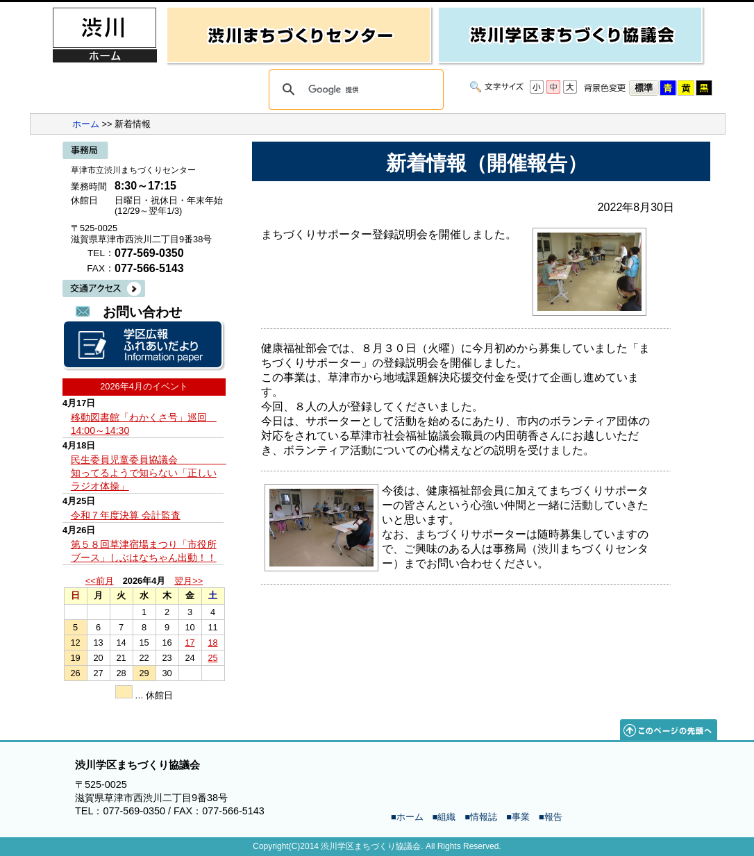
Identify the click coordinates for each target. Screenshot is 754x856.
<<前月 (99, 581)
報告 (553, 817)
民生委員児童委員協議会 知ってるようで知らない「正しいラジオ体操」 (148, 473)
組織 (446, 817)
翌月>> (188, 581)
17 (189, 642)
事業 (521, 817)
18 (212, 642)
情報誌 (483, 817)
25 (212, 658)
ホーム (85, 124)
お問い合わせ (142, 312)
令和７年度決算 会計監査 (126, 515)
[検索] (354, 89)
